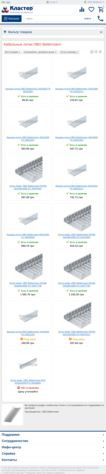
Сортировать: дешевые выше (40, 52)
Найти (87, 18)
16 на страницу (69, 52)
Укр (8, 2)
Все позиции (12, 52)
